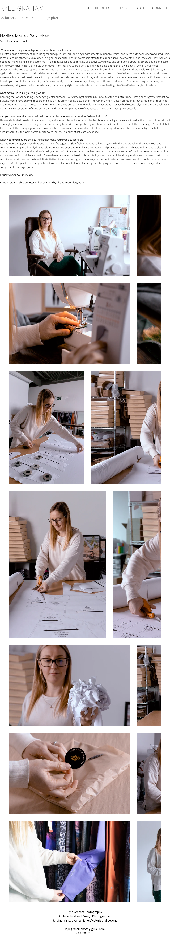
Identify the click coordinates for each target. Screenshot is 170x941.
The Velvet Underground (71, 182)
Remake (108, 124)
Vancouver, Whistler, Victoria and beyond (90, 920)
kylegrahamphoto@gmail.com (85, 929)
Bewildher (39, 36)
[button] (99, 8)
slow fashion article (32, 120)
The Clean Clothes (128, 124)
